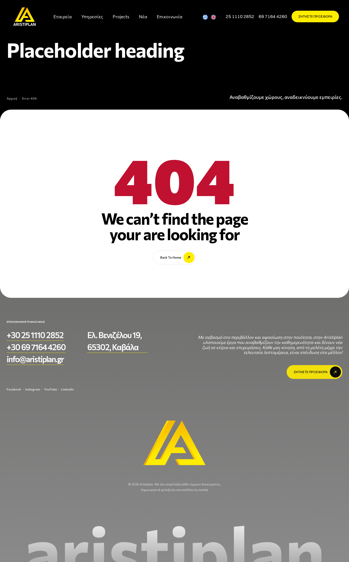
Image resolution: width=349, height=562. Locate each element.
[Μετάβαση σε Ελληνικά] (207, 17)
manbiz (203, 490)
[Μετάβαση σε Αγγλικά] (215, 17)
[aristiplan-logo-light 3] (24, 16)
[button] (240, 16)
